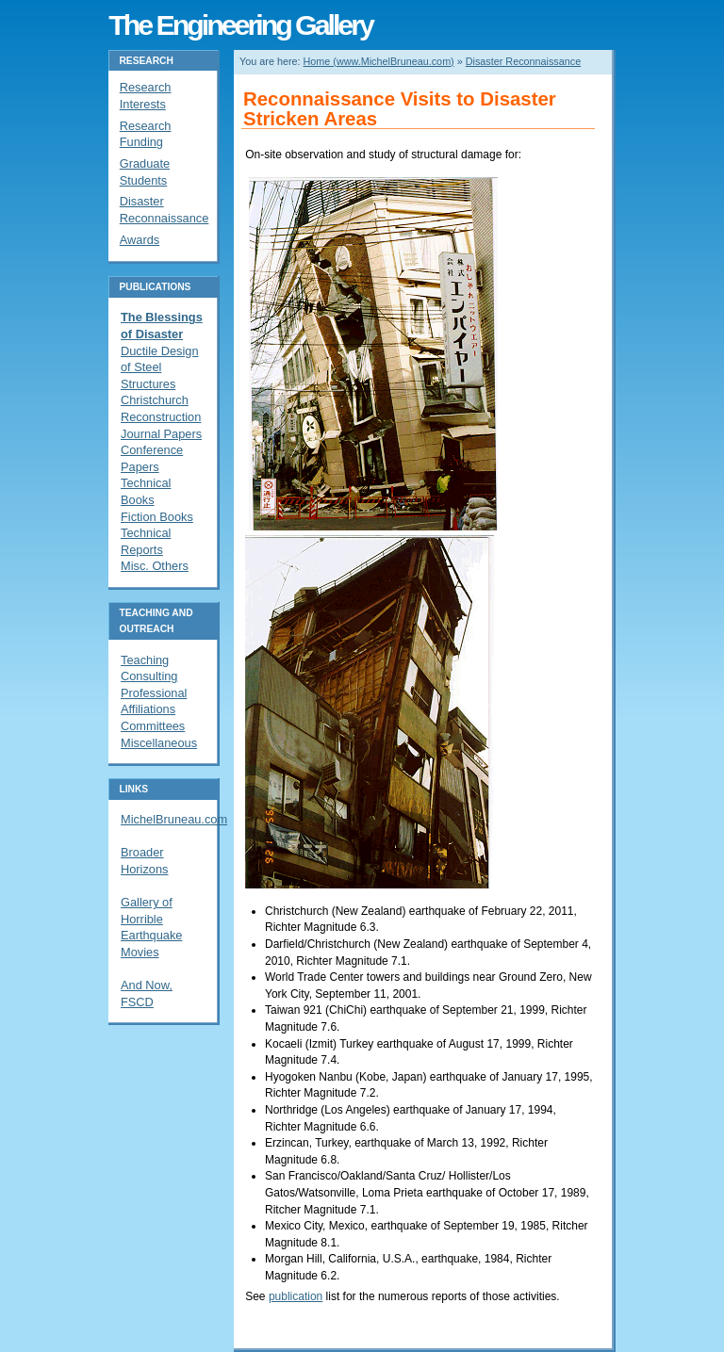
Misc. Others (155, 566)
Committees (153, 726)
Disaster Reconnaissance (523, 61)
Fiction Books (157, 517)
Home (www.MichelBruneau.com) (379, 61)
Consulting (149, 676)
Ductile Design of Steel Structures (160, 367)
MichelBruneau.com (174, 819)
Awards (139, 240)
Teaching (145, 660)
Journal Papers (161, 434)
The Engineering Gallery (240, 24)
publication (295, 1296)
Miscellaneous (159, 743)
